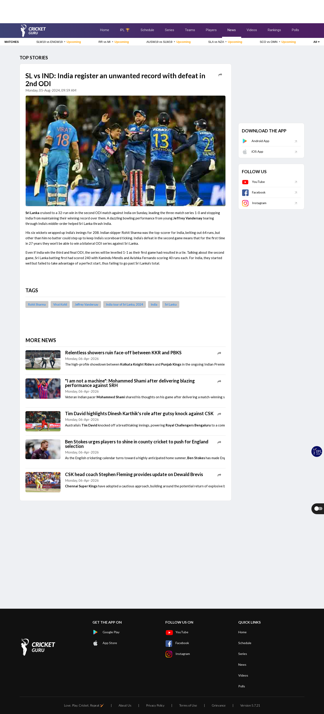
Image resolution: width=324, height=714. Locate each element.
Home (104, 30)
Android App (255, 141)
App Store (104, 643)
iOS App (252, 151)
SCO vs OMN (278, 42)
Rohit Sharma (37, 304)
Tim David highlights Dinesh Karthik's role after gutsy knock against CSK (139, 413)
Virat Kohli (60, 304)
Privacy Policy (155, 705)
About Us (125, 705)
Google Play (105, 632)
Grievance (219, 705)
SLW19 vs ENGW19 (58, 42)
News (231, 30)
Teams (190, 30)
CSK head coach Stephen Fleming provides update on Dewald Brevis (134, 474)
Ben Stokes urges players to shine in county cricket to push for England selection (136, 444)
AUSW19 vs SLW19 (168, 42)
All (316, 42)
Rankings (274, 30)
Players (211, 30)
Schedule (147, 30)
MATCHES (11, 42)
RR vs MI (114, 42)
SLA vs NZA (225, 42)
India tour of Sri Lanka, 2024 (124, 304)
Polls (295, 30)
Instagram (254, 203)
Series (169, 30)
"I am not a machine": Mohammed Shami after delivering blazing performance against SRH (130, 383)
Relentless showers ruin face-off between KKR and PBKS (123, 352)
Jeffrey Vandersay (86, 304)
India (154, 304)
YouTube (253, 182)
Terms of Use (188, 705)
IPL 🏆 (125, 30)
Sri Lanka (171, 304)
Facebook (254, 192)
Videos (252, 30)
